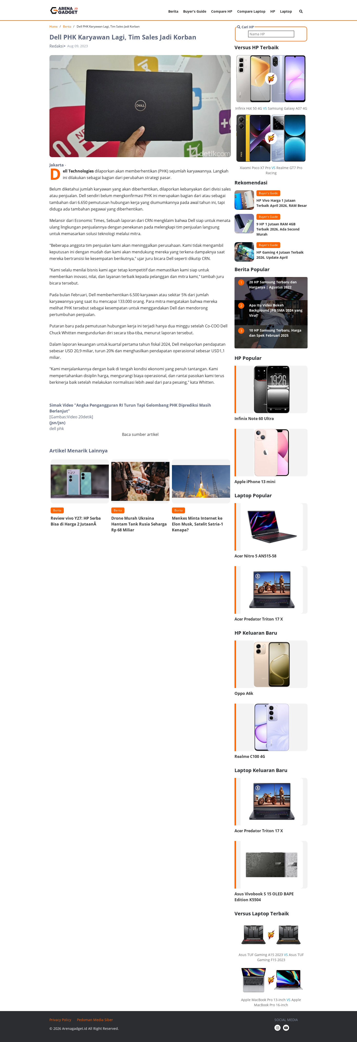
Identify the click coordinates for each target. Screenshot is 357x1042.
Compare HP (221, 11)
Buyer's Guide (194, 11)
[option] (79, 494)
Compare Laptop (251, 11)
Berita (173, 11)
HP (272, 11)
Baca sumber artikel (140, 434)
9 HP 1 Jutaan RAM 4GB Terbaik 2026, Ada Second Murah (278, 229)
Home (53, 26)
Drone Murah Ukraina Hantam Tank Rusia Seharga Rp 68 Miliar (139, 524)
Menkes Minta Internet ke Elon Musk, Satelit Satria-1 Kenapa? (197, 524)
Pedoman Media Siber (95, 1019)
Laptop (286, 11)
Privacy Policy (60, 1019)
